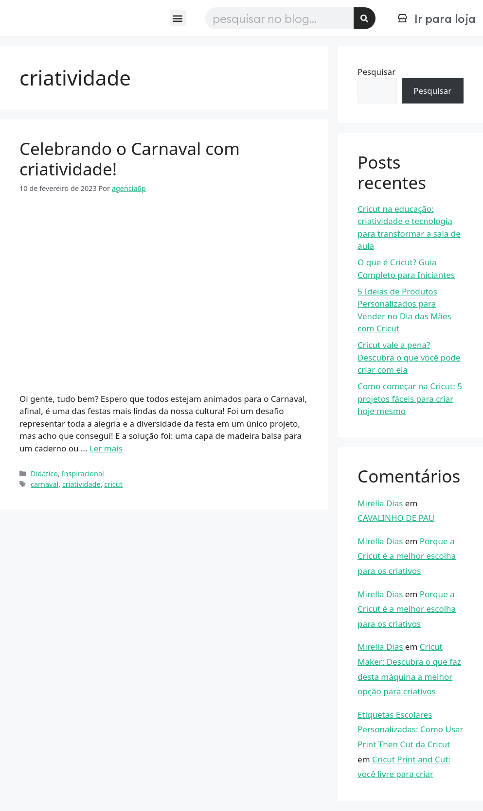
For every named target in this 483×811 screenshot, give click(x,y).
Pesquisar (376, 71)
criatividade (81, 484)
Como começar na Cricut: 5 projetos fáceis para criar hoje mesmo (410, 398)
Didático (44, 473)
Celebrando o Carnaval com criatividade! (129, 158)
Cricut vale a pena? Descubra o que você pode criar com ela (409, 357)
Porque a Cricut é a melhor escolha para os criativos (407, 555)
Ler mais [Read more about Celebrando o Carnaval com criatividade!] (106, 448)
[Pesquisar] (365, 18)
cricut (113, 484)
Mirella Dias (380, 503)
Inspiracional (83, 473)
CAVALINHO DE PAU (396, 517)
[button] (178, 18)
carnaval (44, 484)
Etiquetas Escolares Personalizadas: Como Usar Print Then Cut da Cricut (411, 729)
